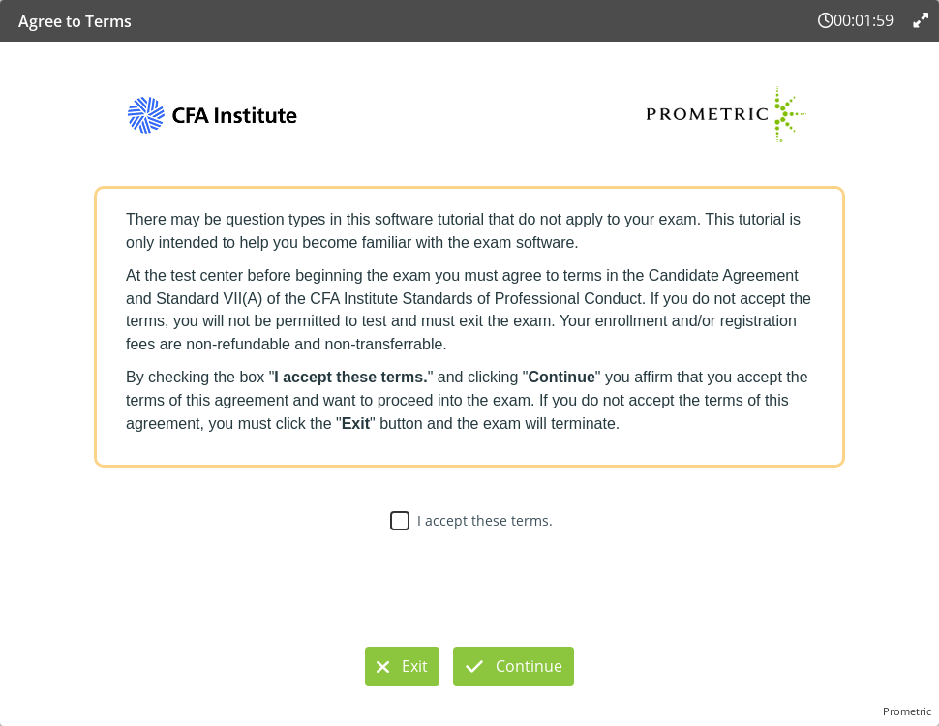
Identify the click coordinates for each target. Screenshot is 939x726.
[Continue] (514, 666)
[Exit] (402, 666)
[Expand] (918, 20)
